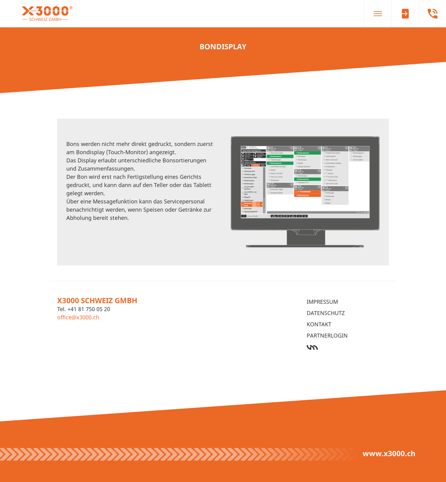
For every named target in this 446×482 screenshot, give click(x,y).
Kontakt (319, 324)
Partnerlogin (327, 335)
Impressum (322, 301)
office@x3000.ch (78, 317)
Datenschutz (326, 313)
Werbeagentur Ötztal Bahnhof (348, 347)
